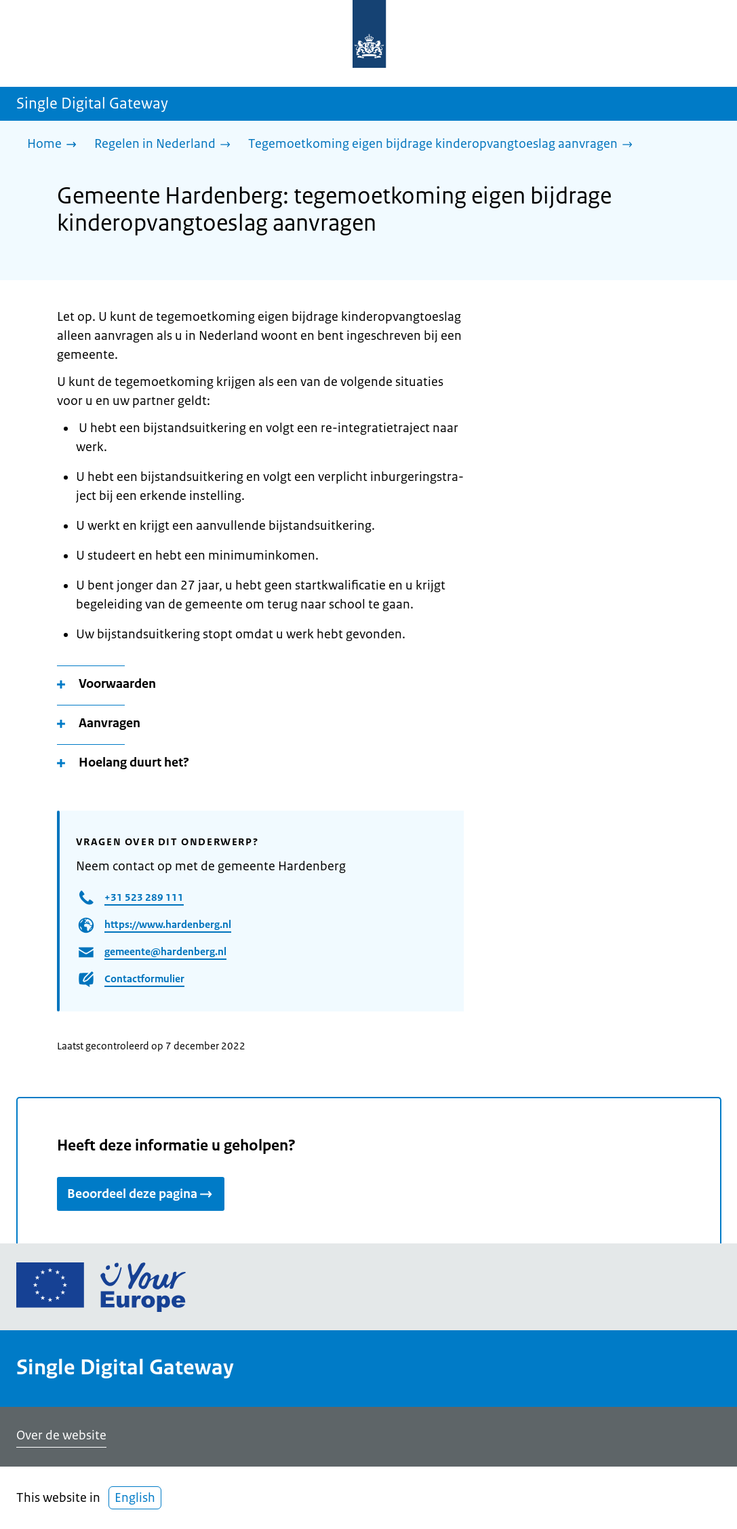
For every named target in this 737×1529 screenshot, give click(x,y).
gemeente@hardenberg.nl (165, 951)
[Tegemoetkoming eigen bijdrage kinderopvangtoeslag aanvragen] (443, 144)
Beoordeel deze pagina (140, 1194)
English (135, 1498)
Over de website (61, 1435)
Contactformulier (144, 978)
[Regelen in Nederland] (165, 144)
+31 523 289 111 (144, 897)
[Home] (55, 144)
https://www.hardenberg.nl (167, 924)
